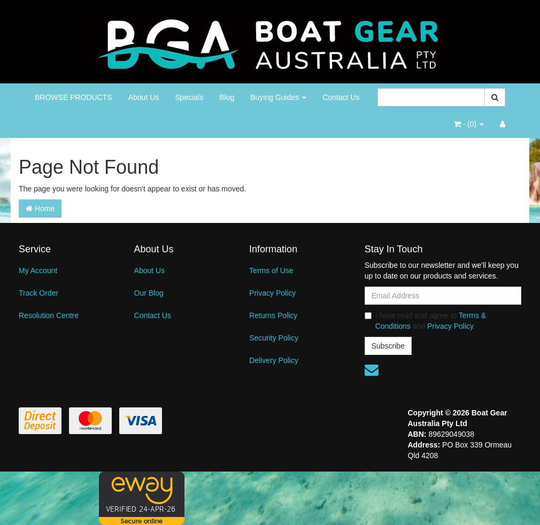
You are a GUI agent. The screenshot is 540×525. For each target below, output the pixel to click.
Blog (226, 97)
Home (40, 208)
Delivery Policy (273, 360)
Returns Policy (273, 315)
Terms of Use (271, 270)
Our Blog (149, 293)
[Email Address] (443, 296)
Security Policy (273, 338)
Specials (189, 97)
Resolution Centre (49, 315)
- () (469, 124)
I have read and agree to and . (426, 320)
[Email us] (372, 370)
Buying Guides (278, 97)
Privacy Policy (272, 293)
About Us (143, 97)
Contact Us (340, 97)
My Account (38, 270)
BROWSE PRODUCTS (73, 97)
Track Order (38, 293)
